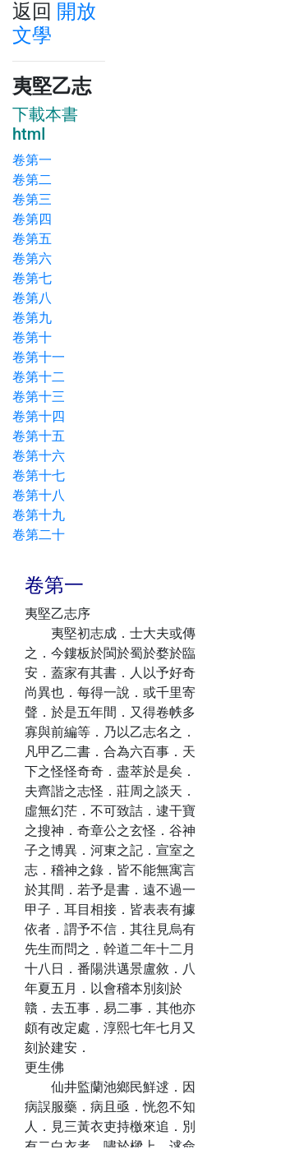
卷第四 (32, 219)
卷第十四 (38, 416)
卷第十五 (38, 436)
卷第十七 (38, 475)
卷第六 (32, 258)
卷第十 (32, 337)
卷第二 (32, 179)
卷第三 (32, 199)
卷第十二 (38, 377)
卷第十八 (38, 495)
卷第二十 (38, 534)
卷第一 (32, 160)
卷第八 (32, 298)
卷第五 (32, 239)
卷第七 (32, 278)
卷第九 (32, 317)
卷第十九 (38, 515)
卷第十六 (38, 456)
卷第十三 (38, 396)
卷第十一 (38, 357)
